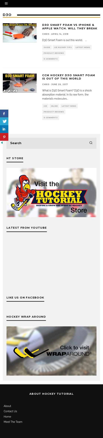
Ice (45, 106)
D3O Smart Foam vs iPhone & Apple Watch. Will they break (69, 26)
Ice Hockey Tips (63, 47)
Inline (54, 106)
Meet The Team (13, 421)
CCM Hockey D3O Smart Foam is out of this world (68, 77)
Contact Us (10, 411)
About (7, 406)
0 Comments (51, 59)
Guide (47, 47)
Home (7, 416)
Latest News (83, 47)
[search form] (51, 143)
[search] (90, 143)
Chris (45, 34)
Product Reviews (54, 53)
